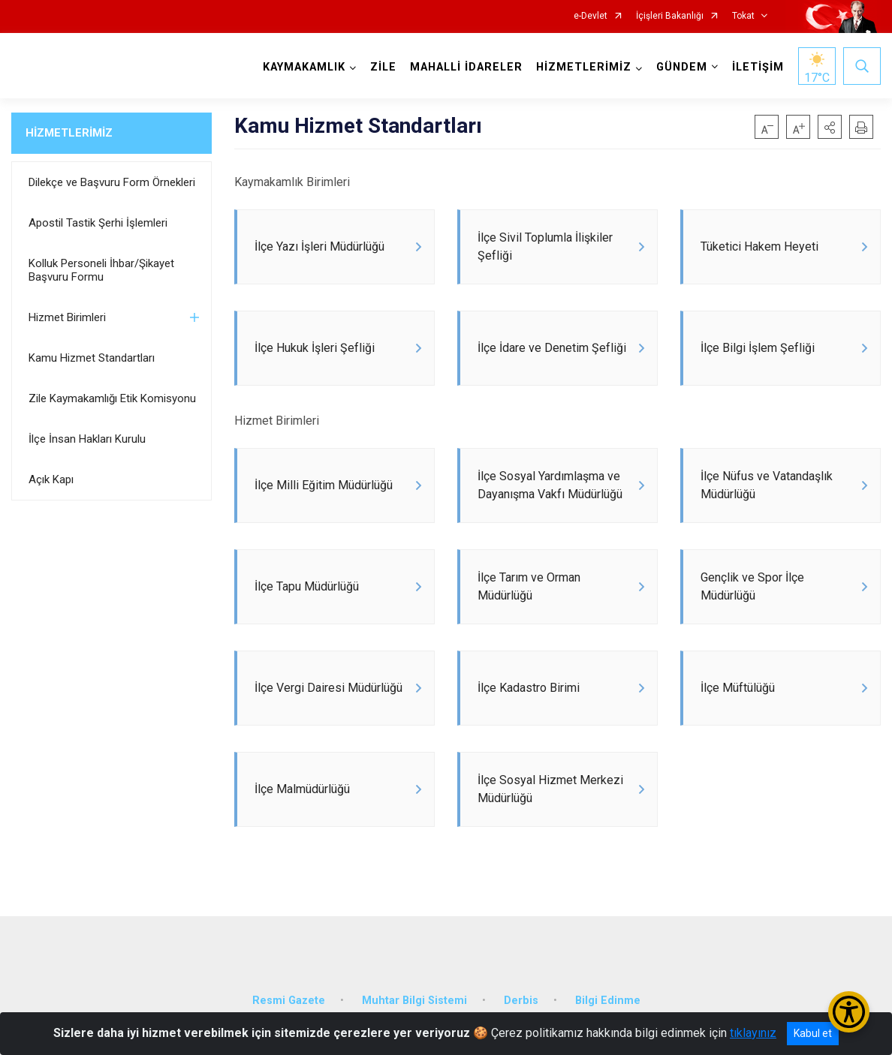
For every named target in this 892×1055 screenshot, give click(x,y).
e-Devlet (590, 16)
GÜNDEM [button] (681, 67)
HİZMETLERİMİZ (69, 133)
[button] (830, 127)
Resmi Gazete (288, 1000)
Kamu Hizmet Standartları (92, 358)
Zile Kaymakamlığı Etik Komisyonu (112, 398)
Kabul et (813, 1033)
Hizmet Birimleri (67, 317)
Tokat (743, 16)
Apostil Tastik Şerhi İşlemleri (98, 223)
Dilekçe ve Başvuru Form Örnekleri (112, 182)
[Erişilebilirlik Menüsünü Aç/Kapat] (848, 1011)
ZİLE (383, 67)
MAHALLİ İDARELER (466, 67)
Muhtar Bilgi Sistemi (414, 1000)
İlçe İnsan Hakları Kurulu (87, 439)
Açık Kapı (51, 479)
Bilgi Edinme (607, 1000)
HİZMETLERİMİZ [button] (583, 67)
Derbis (521, 1000)
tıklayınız (753, 1033)
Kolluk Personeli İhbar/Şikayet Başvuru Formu (101, 270)
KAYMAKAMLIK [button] (304, 67)
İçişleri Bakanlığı (670, 16)
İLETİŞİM (758, 67)
